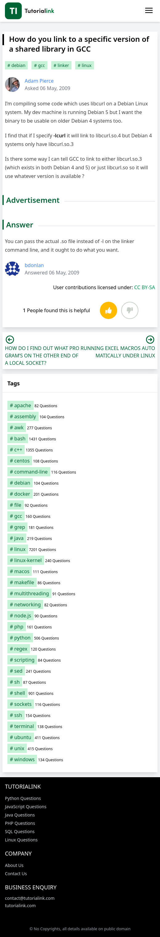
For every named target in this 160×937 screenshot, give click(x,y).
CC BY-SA (144, 287)
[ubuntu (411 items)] (80, 737)
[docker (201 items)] (80, 494)
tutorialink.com (20, 905)
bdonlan (34, 265)
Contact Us (16, 873)
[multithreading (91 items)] (80, 593)
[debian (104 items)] (80, 483)
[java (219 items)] (80, 538)
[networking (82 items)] (80, 604)
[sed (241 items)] (80, 671)
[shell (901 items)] (80, 693)
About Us (14, 865)
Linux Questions (21, 840)
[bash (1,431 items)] (80, 438)
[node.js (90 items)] (80, 615)
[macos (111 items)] (80, 571)
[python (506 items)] (80, 638)
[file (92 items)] (80, 505)
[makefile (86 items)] (80, 582)
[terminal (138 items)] (80, 726)
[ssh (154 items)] (80, 715)
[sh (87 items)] (80, 682)
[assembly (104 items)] (80, 416)
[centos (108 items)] (80, 461)
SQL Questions (20, 831)
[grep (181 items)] (80, 527)
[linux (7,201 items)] (80, 549)
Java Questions (20, 815)
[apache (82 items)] (80, 405)
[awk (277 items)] (80, 427)
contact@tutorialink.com (30, 898)
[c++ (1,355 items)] (80, 450)
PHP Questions (20, 823)
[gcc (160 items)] (80, 516)
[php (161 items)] (80, 627)
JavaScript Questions (25, 806)
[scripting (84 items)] (80, 660)
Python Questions (23, 798)
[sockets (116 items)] (80, 704)
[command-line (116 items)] (80, 472)
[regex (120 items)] (80, 649)
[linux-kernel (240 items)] (80, 560)
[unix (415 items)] (80, 748)
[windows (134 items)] (80, 759)
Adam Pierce (39, 80)
